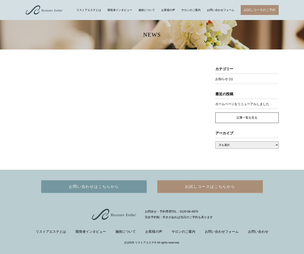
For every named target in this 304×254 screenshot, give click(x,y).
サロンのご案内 (191, 10)
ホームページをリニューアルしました (242, 104)
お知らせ (221, 79)
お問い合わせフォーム (220, 10)
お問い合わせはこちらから (94, 186)
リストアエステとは (88, 10)
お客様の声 (168, 10)
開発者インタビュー (119, 10)
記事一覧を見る (247, 117)
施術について (146, 10)
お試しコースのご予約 (260, 10)
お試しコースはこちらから (210, 186)
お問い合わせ (258, 231)
